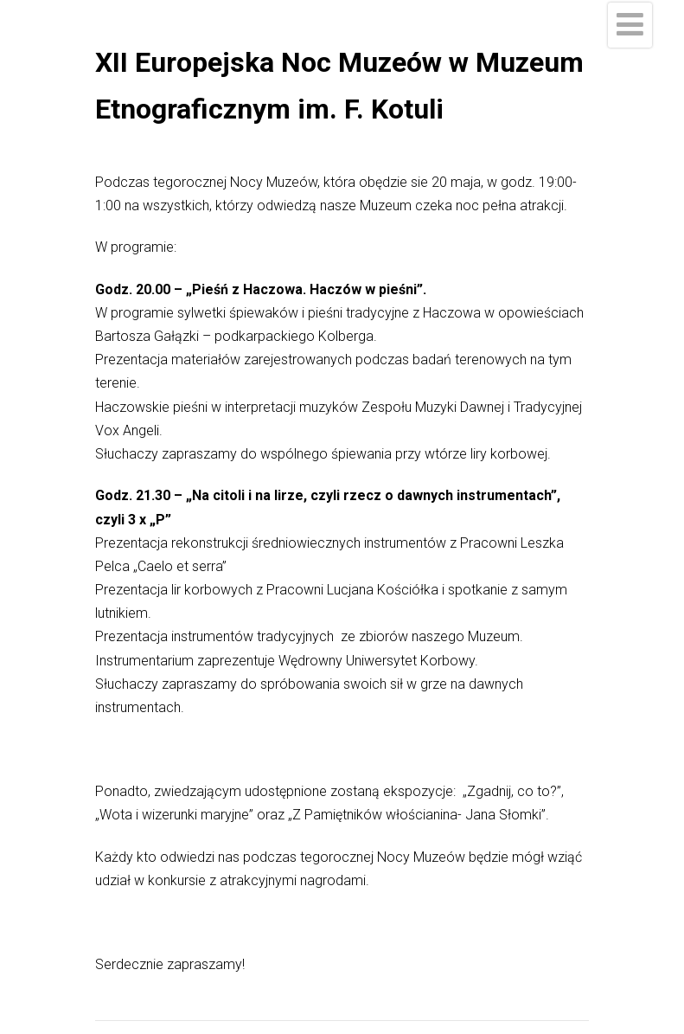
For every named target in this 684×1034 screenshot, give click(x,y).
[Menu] (630, 25)
